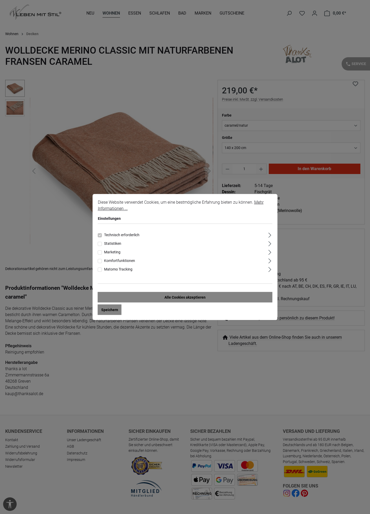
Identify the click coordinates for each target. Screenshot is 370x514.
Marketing (112, 253)
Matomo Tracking (118, 270)
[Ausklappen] (269, 235)
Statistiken (112, 244)
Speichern (109, 311)
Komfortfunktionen (119, 262)
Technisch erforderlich (121, 236)
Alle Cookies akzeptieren (185, 298)
